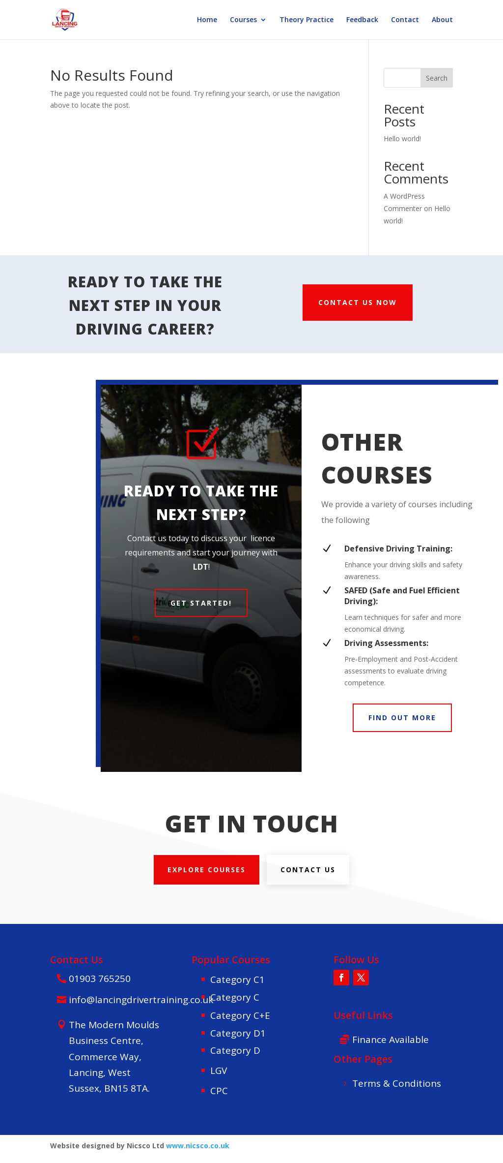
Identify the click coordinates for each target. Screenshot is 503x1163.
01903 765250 (100, 978)
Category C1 (237, 979)
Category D (235, 1050)
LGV (218, 1070)
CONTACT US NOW (357, 302)
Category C (234, 997)
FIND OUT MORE (402, 717)
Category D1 (238, 1033)
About (442, 20)
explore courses (207, 869)
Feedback (362, 20)
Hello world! (402, 138)
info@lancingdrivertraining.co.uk (141, 999)
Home (207, 20)
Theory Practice (306, 20)
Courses (243, 20)
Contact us (307, 869)
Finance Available (390, 1039)
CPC (219, 1090)
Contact (405, 20)
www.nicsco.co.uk (197, 1145)
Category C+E (240, 1015)
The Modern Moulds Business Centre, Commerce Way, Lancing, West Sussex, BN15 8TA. (114, 1056)
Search (436, 78)
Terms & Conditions (396, 1083)
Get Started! (201, 603)
